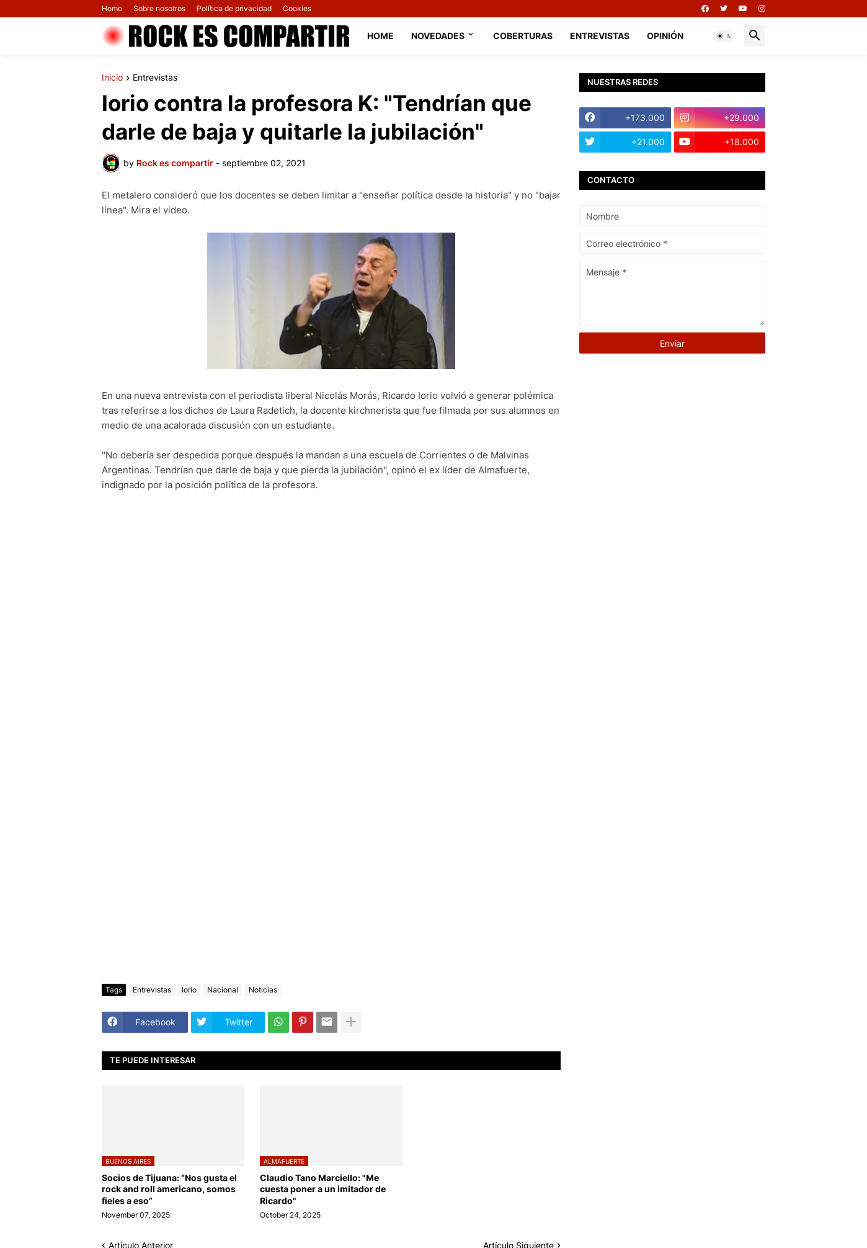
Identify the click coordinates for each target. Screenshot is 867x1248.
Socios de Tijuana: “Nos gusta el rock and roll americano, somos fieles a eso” (169, 1188)
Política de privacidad (234, 8)
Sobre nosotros (159, 8)
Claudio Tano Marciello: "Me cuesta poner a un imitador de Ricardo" (323, 1188)
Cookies (297, 8)
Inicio (112, 77)
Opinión (665, 35)
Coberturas (523, 35)
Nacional (222, 989)
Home (112, 8)
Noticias (263, 989)
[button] (724, 36)
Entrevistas (599, 35)
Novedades (438, 35)
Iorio (189, 989)
